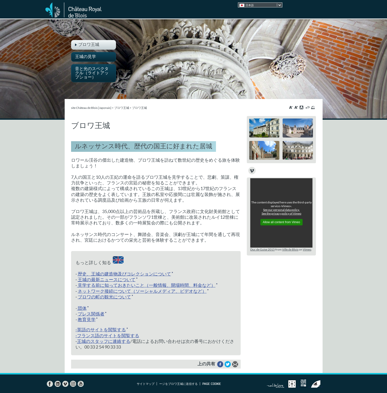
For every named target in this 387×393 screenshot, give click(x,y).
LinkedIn (57, 384)
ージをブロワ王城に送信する (178, 384)
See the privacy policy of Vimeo (281, 213)
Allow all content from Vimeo (281, 222)
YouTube (80, 384)
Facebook (50, 384)
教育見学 (87, 319)
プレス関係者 (91, 313)
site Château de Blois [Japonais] (91, 108)
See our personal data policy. (281, 210)
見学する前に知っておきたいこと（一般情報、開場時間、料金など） (146, 285)
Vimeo (307, 249)
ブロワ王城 (121, 108)
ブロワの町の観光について (104, 296)
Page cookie (211, 384)
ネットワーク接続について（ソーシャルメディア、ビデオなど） (142, 291)
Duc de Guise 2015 (262, 249)
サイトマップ (146, 384)
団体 (82, 308)
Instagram (73, 384)
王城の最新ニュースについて (106, 279)
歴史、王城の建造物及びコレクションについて (124, 273)
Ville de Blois (290, 249)
